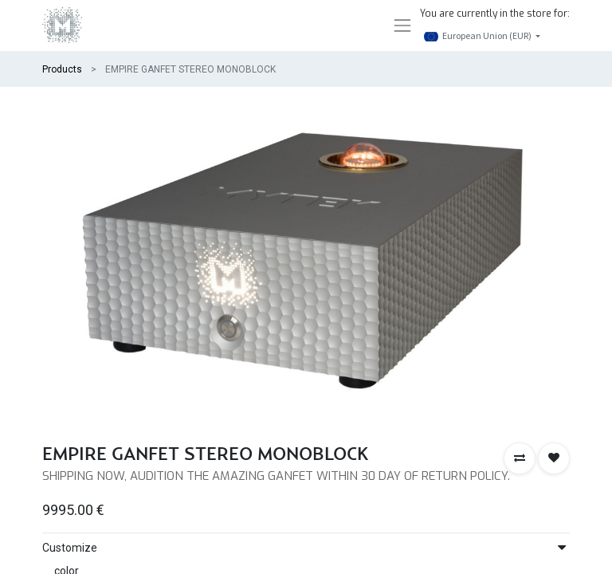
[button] (520, 458)
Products (62, 69)
